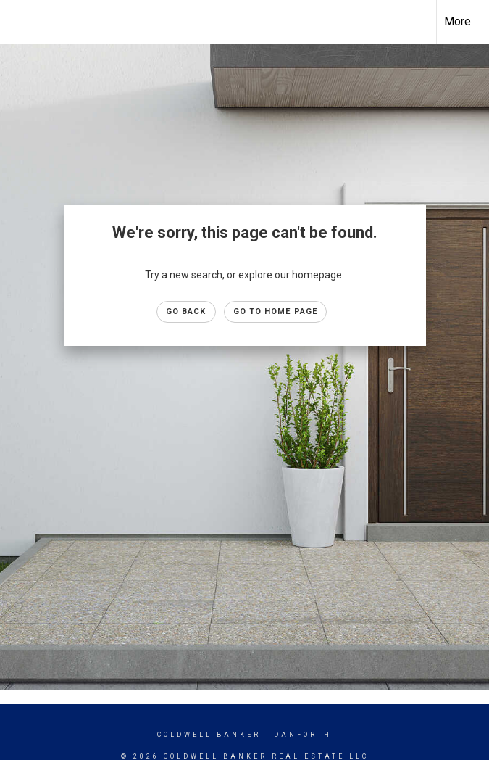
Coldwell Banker (209, 734)
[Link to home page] (18, 22)
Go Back (186, 311)
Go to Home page (275, 311)
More (457, 21)
